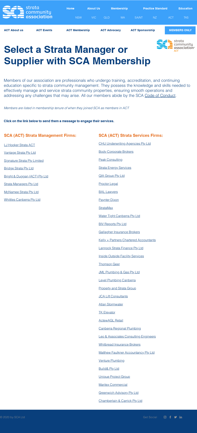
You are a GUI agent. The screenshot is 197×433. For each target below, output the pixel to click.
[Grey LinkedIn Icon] (181, 417)
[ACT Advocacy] (111, 30)
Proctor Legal (108, 184)
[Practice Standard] (155, 9)
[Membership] (119, 9)
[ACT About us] (13, 30)
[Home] (70, 9)
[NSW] (78, 18)
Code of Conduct (160, 95)
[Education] (186, 9)
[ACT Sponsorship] (143, 30)
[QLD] (106, 18)
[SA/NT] (138, 18)
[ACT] (171, 18)
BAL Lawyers (108, 192)
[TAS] (186, 18)
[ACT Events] (44, 30)
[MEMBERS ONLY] (180, 30)
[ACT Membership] (78, 30)
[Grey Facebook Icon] (170, 417)
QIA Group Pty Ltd (112, 176)
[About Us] (93, 9)
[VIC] (93, 18)
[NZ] (154, 18)
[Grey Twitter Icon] (175, 417)
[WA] (122, 18)
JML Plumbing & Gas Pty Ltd (119, 272)
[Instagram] (165, 417)
